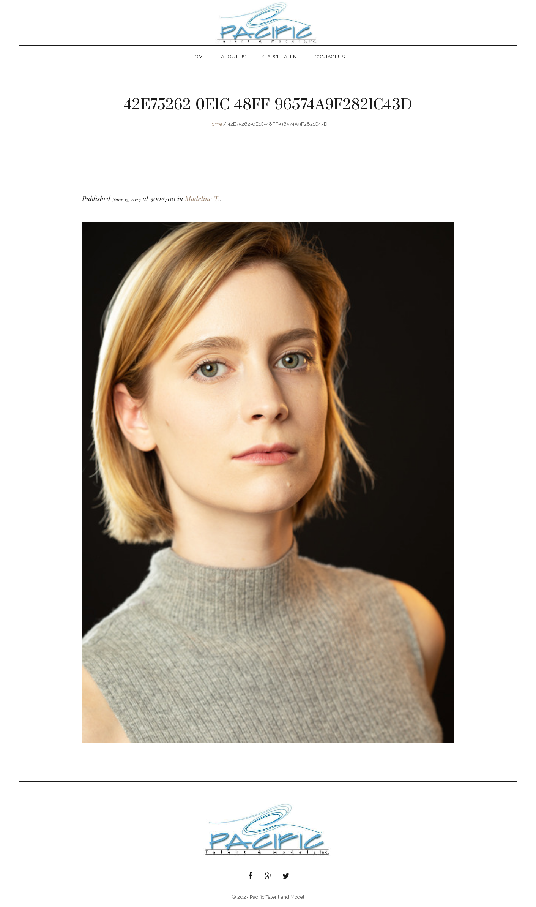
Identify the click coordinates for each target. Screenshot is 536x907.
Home (215, 124)
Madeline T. (202, 198)
